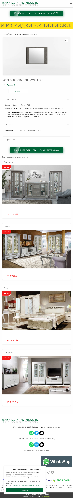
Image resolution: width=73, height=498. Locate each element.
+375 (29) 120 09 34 (24, 439)
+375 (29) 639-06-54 (33, 427)
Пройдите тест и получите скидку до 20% (36, 13)
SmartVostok (46, 496)
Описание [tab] (10, 99)
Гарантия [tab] (10, 139)
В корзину (18, 91)
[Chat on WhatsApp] (56, 461)
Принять (25, 490)
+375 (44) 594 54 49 (19, 427)
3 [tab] (39, 205)
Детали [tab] (8, 124)
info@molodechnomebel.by (39, 450)
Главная (5, 34)
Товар (11, 34)
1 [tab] (34, 205)
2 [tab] (36, 205)
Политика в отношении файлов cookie (25, 485)
